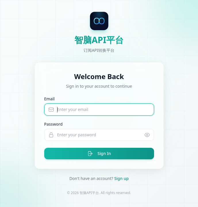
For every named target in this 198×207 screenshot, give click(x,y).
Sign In (99, 153)
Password (53, 124)
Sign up (121, 178)
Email (49, 98)
